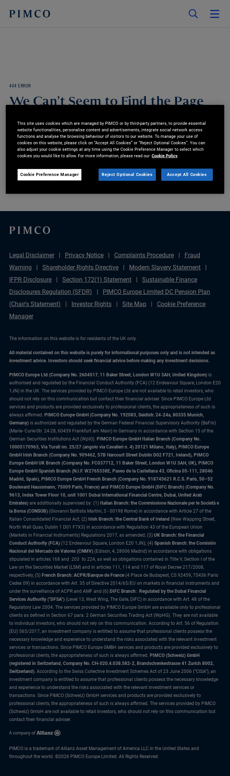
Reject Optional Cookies (127, 174)
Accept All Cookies (187, 174)
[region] (115, 149)
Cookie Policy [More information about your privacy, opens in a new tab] (165, 155)
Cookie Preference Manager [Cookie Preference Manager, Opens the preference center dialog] (49, 174)
